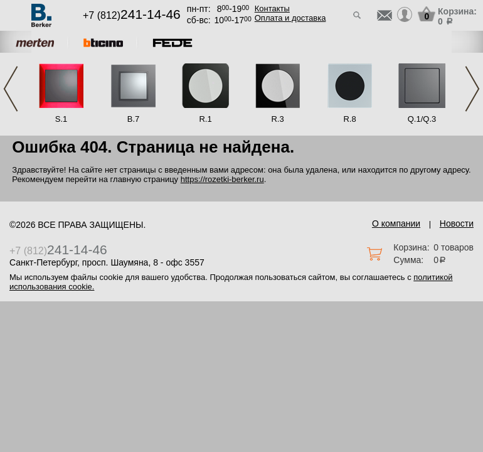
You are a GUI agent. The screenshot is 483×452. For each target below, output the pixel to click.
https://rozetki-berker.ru (222, 179)
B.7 (133, 119)
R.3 (277, 119)
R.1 (205, 119)
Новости (457, 223)
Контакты (272, 8)
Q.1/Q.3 (422, 119)
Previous (10, 89)
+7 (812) (132, 15)
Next (472, 89)
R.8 (349, 119)
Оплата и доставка (290, 18)
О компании (396, 223)
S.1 (61, 119)
